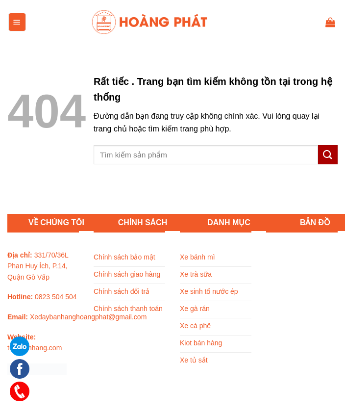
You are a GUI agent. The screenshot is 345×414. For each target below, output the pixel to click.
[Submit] (328, 154)
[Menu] (17, 22)
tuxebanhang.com (34, 348)
